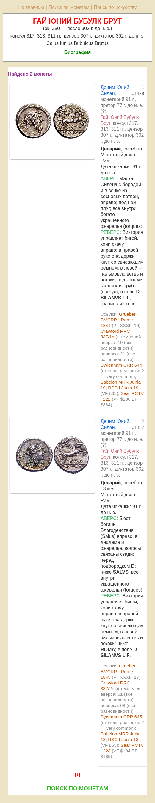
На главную (31, 7)
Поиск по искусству (115, 7)
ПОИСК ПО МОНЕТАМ (77, 788)
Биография (77, 52)
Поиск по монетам (68, 7)
